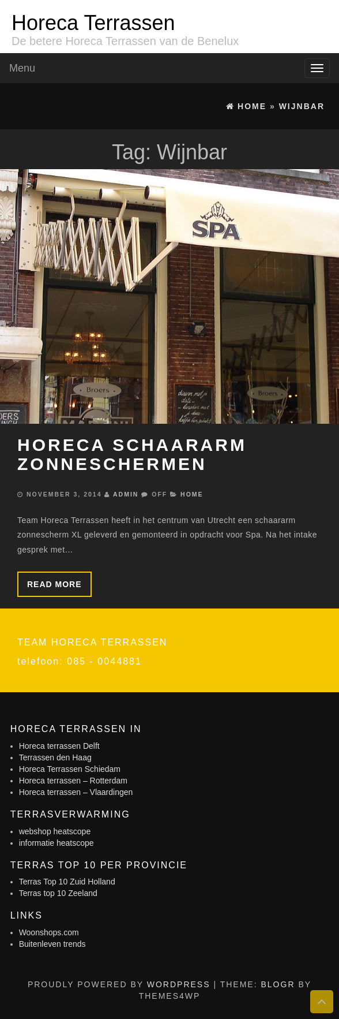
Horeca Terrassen (93, 23)
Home (192, 494)
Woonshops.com (49, 932)
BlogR (278, 984)
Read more (54, 584)
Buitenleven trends (52, 944)
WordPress (178, 984)
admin (125, 494)
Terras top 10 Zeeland (58, 893)
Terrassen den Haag (55, 757)
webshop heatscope (55, 831)
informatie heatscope (56, 843)
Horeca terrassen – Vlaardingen (76, 792)
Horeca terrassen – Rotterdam (73, 780)
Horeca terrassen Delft (59, 746)
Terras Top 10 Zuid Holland (67, 881)
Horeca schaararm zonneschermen (132, 454)
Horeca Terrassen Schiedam (69, 769)
